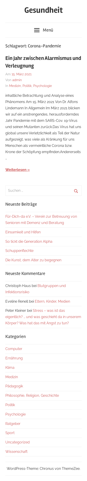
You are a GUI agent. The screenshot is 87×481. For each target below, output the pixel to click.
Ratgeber (13, 424)
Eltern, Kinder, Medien (52, 301)
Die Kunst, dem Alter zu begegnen (33, 260)
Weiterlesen (16, 170)
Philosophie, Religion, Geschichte (32, 395)
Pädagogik (14, 386)
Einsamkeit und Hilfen (23, 232)
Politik (27, 86)
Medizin (15, 86)
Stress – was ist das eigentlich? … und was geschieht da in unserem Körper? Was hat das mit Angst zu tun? (43, 316)
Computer (13, 349)
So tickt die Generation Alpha (28, 241)
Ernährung (14, 358)
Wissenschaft (16, 451)
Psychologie (42, 86)
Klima (9, 367)
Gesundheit (43, 10)
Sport (9, 433)
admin (17, 80)
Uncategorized (17, 442)
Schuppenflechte (19, 251)
